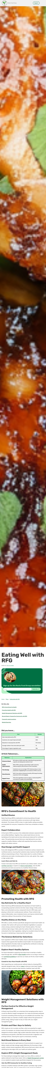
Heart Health (22, 954)
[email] (17, 689)
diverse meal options (26, 865)
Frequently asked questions (9, 719)
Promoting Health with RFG (9, 710)
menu (22, 966)
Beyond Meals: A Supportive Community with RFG (14, 716)
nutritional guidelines (10, 956)
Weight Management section (35, 1058)
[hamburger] (43, 3)
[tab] (36, 3)
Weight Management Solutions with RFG (12, 713)
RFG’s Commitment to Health (9, 707)
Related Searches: (6, 722)
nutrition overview (6, 865)
